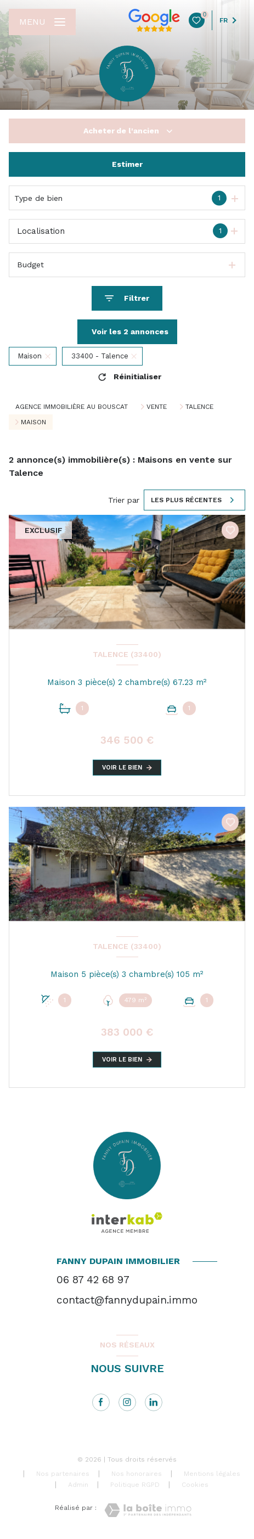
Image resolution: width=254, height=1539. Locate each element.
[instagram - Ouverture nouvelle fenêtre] (127, 1402)
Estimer (127, 164)
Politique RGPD (135, 1485)
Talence (199, 406)
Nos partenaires (62, 1474)
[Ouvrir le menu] (42, 22)
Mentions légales (212, 1474)
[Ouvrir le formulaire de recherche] (127, 298)
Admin (78, 1485)
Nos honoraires (136, 1474)
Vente (156, 406)
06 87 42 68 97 (93, 1279)
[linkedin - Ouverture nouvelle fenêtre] (153, 1402)
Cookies (195, 1485)
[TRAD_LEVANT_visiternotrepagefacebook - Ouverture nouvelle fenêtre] (101, 1402)
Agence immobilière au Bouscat (71, 407)
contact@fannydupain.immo (127, 1300)
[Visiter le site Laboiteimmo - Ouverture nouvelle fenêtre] (148, 1510)
